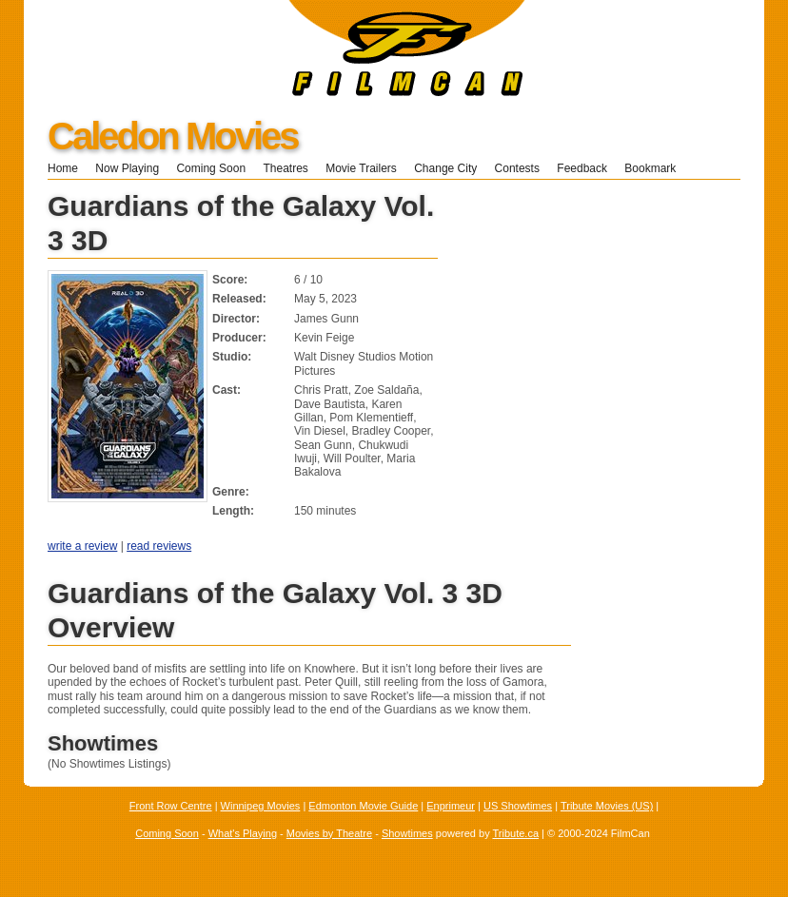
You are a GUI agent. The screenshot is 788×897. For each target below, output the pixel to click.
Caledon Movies (173, 136)
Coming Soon (211, 168)
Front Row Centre (170, 805)
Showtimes (407, 833)
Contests (517, 168)
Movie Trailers (361, 168)
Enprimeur (450, 805)
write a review (82, 546)
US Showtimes (517, 805)
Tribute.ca (516, 833)
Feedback (582, 168)
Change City (445, 168)
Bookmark (656, 168)
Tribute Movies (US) (607, 805)
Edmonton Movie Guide (363, 805)
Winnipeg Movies (261, 805)
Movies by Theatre (329, 833)
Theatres (285, 168)
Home (63, 168)
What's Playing (242, 833)
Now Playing (127, 168)
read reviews (159, 546)
